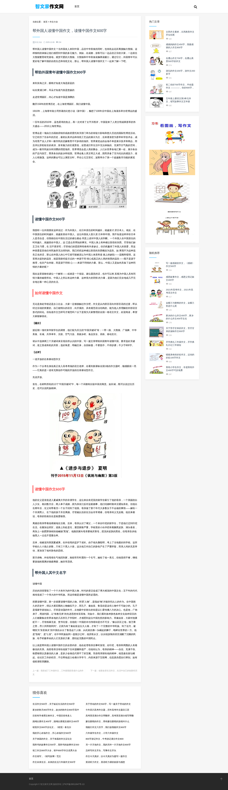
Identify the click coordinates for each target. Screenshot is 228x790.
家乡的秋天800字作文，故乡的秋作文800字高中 (56, 710)
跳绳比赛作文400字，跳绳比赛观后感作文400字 (56, 721)
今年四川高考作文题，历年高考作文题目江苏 (107, 710)
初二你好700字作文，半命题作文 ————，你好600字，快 (180, 87)
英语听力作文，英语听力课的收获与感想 (105, 762)
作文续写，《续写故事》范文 (47, 756)
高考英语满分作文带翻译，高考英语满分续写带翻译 (110, 716)
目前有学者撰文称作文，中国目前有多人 (52, 715)
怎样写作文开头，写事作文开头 (101, 750)
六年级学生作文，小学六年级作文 (102, 733)
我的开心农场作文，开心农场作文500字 (52, 733)
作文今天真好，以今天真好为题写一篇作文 (106, 756)
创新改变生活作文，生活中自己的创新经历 (118, 670)
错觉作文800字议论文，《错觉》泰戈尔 (52, 727)
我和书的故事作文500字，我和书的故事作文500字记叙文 (56, 745)
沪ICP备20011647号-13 (73, 784)
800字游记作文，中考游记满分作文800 (104, 739)
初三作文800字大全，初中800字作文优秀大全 (55, 750)
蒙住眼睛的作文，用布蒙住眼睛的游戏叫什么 (107, 721)
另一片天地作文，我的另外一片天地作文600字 (108, 744)
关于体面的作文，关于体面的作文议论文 (52, 739)
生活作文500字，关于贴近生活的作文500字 (54, 704)
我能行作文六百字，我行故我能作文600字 (106, 727)
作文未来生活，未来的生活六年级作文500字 (54, 762)
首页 (76, 6)
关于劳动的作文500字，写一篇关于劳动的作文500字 (108, 705)
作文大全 (54, 22)
